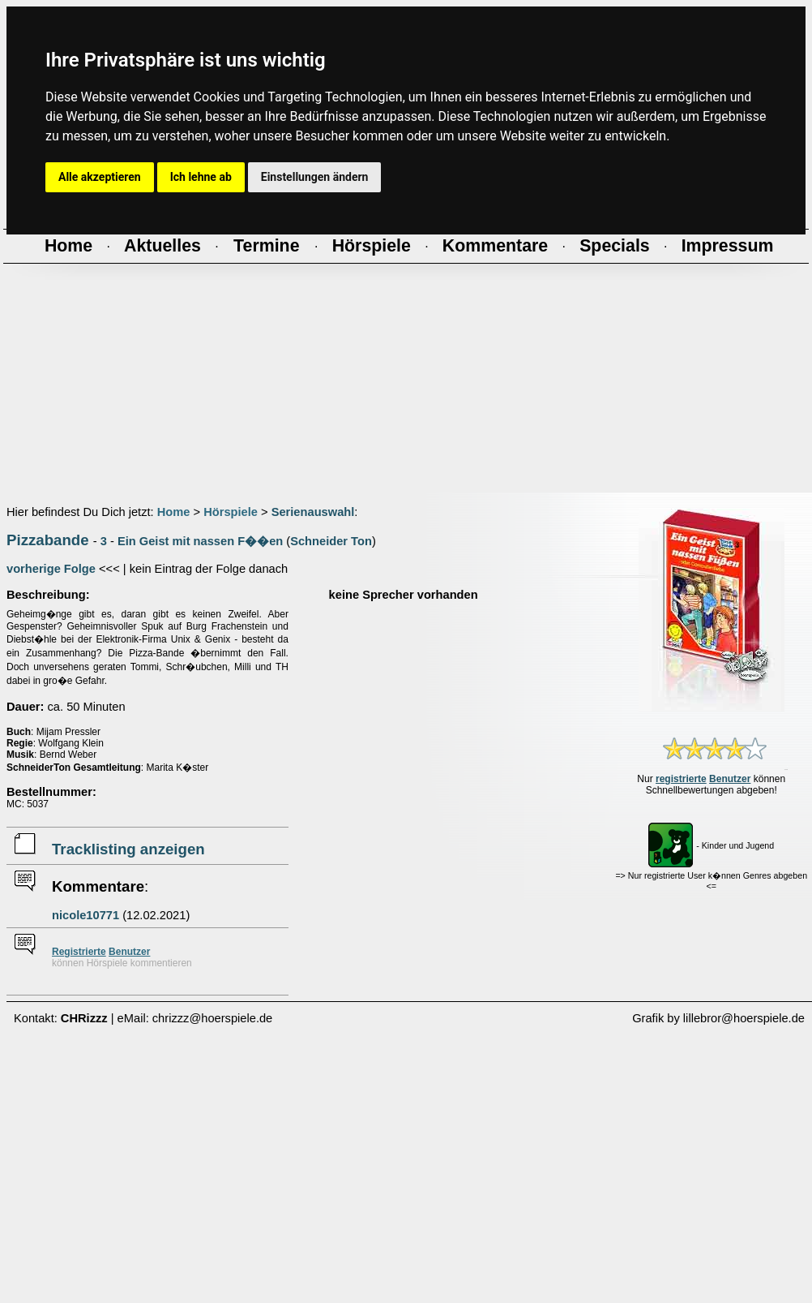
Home (173, 511)
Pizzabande (47, 539)
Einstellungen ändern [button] (315, 176)
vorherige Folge (51, 568)
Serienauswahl (313, 511)
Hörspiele (230, 511)
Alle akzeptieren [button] (99, 176)
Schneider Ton (331, 541)
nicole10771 (85, 915)
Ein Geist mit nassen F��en (200, 541)
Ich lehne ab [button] (201, 176)
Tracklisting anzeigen (128, 849)
